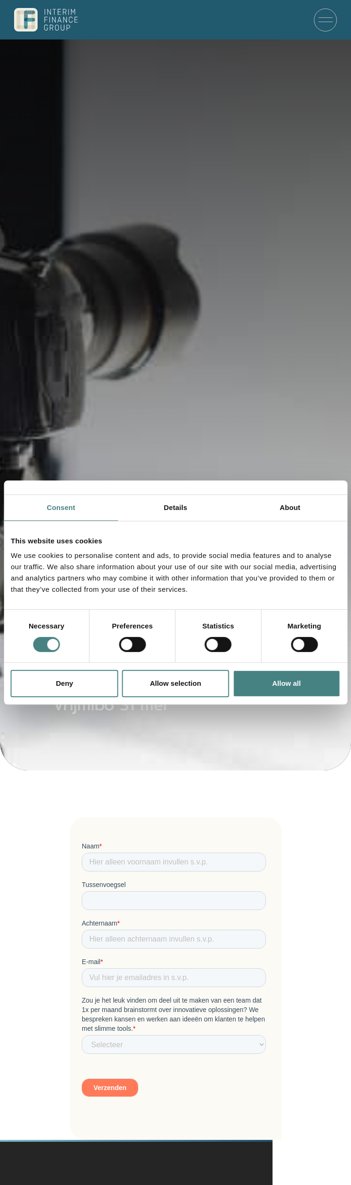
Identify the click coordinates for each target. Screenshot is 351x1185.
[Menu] (325, 19)
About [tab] (290, 507)
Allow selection (175, 683)
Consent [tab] (61, 507)
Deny (64, 683)
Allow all (286, 683)
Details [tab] (175, 507)
